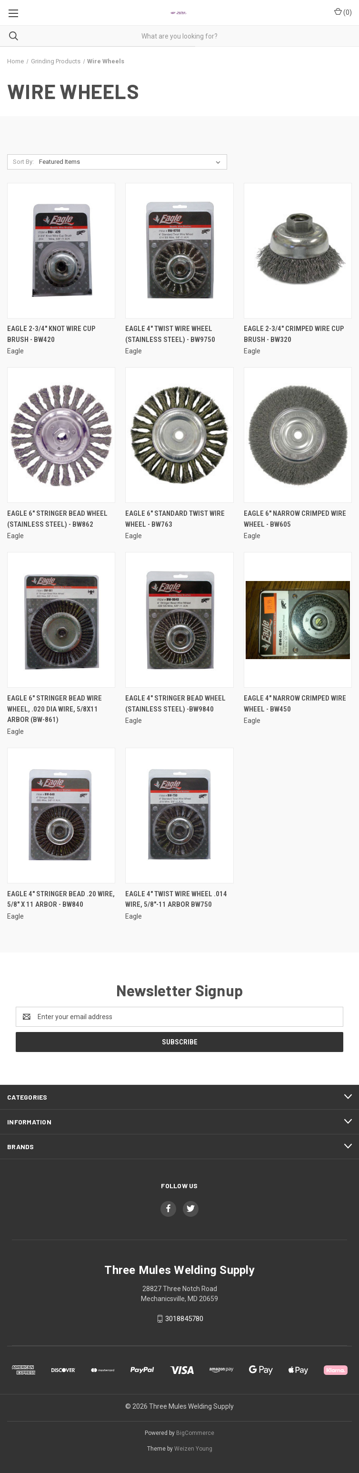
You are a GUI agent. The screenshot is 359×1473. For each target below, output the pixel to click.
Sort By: (23, 161)
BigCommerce (195, 1433)
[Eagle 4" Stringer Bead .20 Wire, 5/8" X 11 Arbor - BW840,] (61, 816)
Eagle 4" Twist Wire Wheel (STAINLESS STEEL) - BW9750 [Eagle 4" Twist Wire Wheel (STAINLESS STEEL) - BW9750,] (170, 334)
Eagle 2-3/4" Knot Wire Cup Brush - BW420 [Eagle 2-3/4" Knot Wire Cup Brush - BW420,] (51, 334)
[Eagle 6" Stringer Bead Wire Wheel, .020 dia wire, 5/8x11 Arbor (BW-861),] (61, 620)
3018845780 (184, 1318)
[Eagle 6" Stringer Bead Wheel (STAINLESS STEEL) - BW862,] (61, 435)
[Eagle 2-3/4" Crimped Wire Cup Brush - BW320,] (298, 251)
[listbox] (132, 162)
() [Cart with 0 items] (343, 12)
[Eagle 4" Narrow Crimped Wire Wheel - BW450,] (298, 620)
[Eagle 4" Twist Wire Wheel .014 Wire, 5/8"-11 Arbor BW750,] (179, 816)
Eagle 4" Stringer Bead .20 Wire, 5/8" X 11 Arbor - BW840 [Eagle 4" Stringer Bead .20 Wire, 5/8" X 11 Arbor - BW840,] (61, 899)
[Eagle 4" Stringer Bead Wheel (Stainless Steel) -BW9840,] (179, 620)
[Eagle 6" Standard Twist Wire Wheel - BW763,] (179, 435)
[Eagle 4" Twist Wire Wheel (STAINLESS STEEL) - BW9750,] (179, 251)
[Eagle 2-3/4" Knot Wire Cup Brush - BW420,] (61, 251)
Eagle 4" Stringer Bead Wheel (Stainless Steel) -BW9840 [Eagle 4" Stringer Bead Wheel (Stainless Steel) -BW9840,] (175, 703)
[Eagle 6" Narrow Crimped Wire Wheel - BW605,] (298, 435)
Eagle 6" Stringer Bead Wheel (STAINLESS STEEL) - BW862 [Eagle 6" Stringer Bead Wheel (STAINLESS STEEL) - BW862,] (57, 519)
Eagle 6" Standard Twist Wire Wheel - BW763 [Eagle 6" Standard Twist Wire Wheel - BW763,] (175, 519)
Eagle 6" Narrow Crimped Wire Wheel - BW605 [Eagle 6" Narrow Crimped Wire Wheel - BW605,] (295, 519)
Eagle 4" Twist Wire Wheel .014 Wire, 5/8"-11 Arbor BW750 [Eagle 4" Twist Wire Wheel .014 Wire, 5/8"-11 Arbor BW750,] (176, 899)
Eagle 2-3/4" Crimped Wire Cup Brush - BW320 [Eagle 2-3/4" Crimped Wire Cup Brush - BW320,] (294, 334)
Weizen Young (193, 1448)
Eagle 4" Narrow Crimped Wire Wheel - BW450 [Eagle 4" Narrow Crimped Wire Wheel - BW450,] (295, 703)
